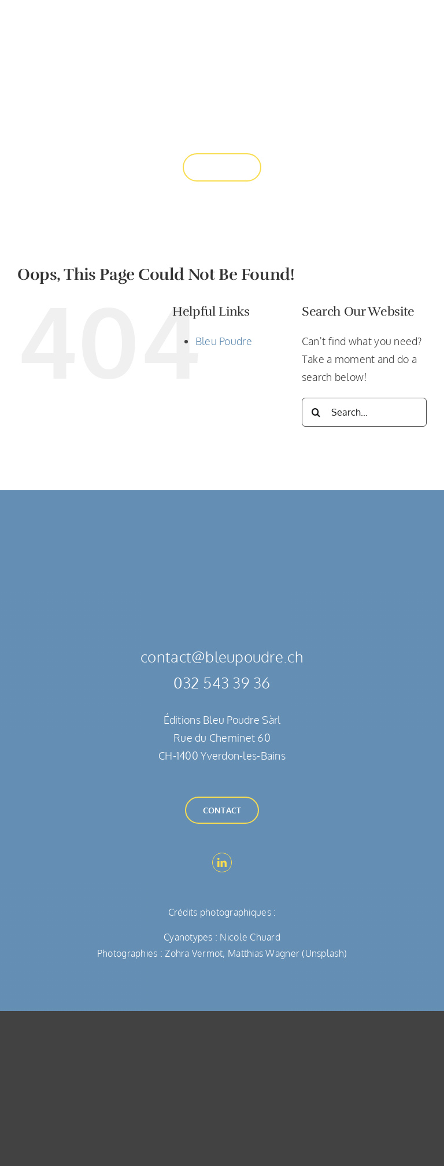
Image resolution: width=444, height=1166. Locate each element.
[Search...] (364, 412)
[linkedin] (222, 862)
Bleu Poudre (223, 341)
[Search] (316, 412)
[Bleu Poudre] (222, 25)
